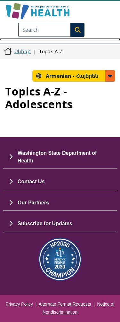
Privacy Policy (19, 304)
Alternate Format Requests (65, 304)
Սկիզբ (22, 51)
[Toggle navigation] (60, 39)
